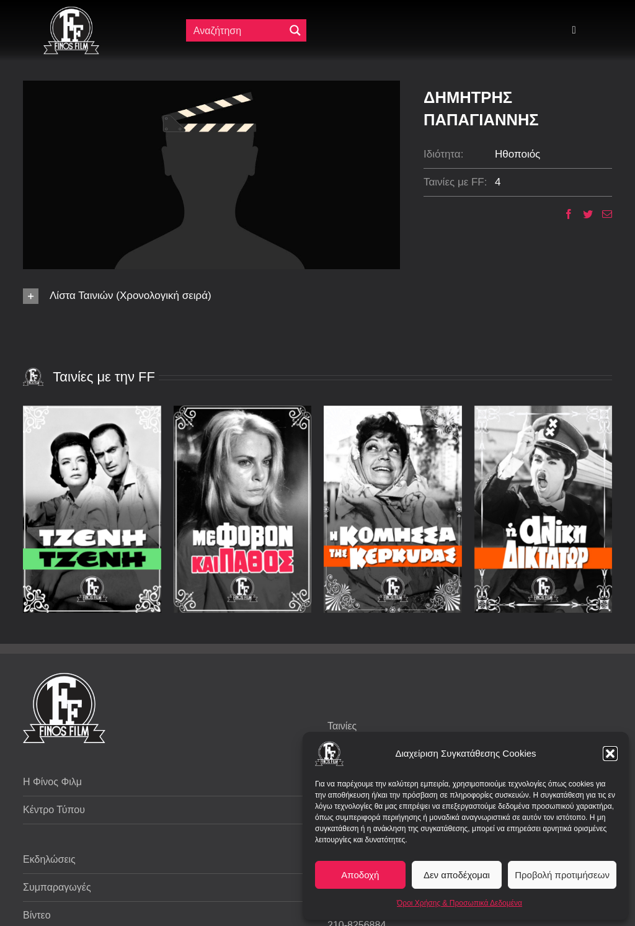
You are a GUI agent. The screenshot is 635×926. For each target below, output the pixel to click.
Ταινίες (342, 726)
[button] (610, 753)
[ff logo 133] (71, 11)
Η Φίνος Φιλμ (52, 782)
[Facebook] (564, 214)
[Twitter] (583, 214)
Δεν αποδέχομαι (457, 875)
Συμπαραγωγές (57, 887)
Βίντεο (37, 915)
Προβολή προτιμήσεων (562, 875)
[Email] (602, 214)
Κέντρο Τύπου (54, 809)
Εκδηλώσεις (49, 859)
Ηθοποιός (517, 154)
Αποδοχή (360, 875)
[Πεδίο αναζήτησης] (236, 30)
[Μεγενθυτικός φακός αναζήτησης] (295, 30)
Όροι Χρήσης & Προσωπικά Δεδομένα (459, 903)
